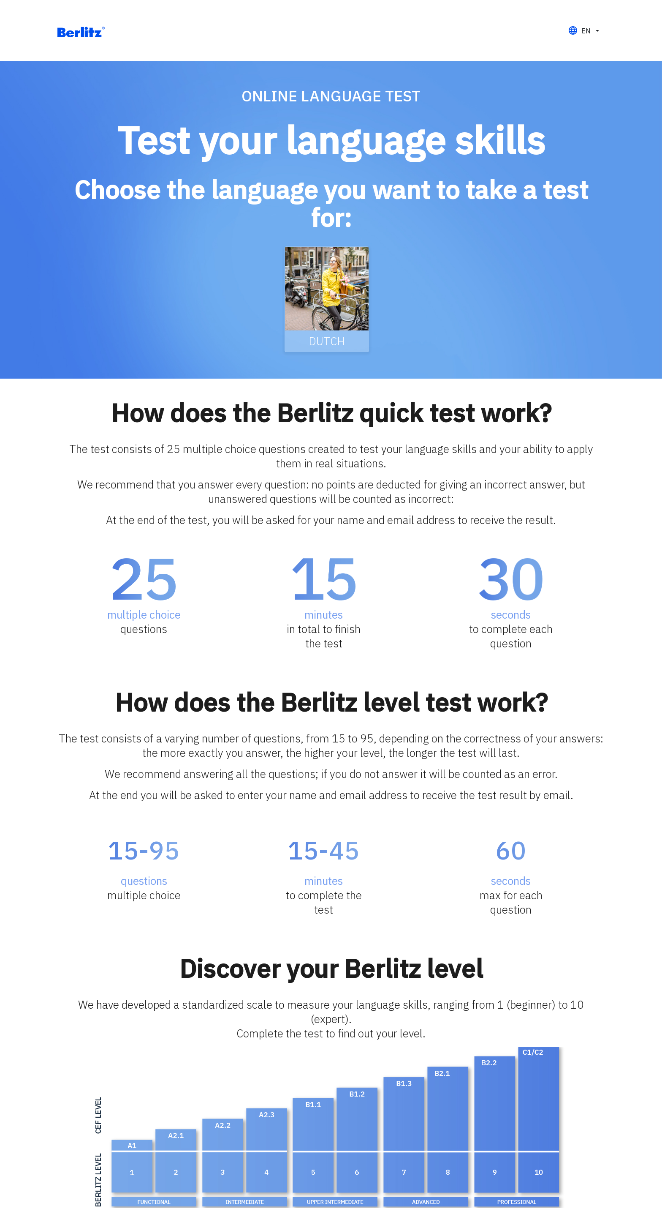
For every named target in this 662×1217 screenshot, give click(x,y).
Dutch (327, 341)
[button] (583, 31)
